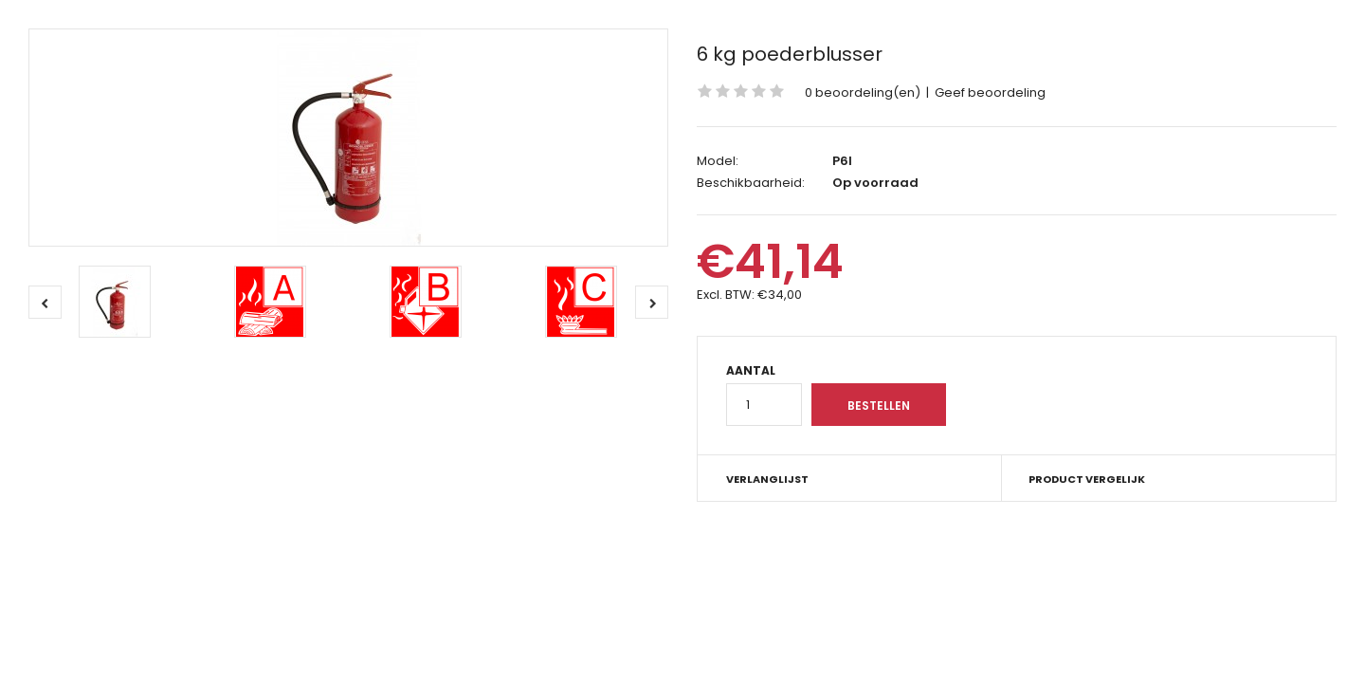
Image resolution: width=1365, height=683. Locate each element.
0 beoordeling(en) (862, 92)
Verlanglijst (767, 479)
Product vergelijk (1086, 479)
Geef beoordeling (990, 92)
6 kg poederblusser (790, 54)
